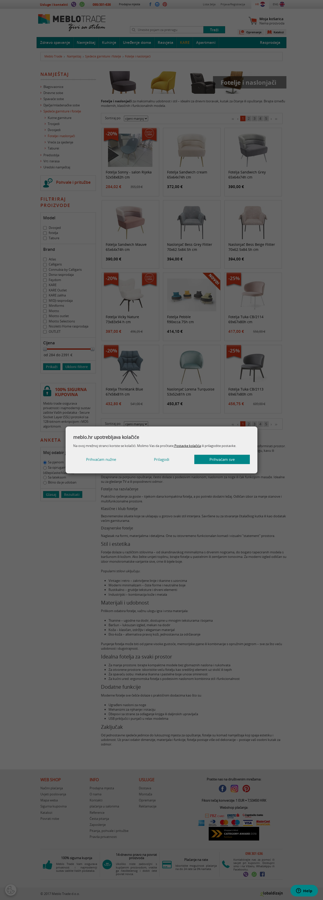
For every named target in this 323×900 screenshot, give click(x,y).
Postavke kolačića (187, 445)
